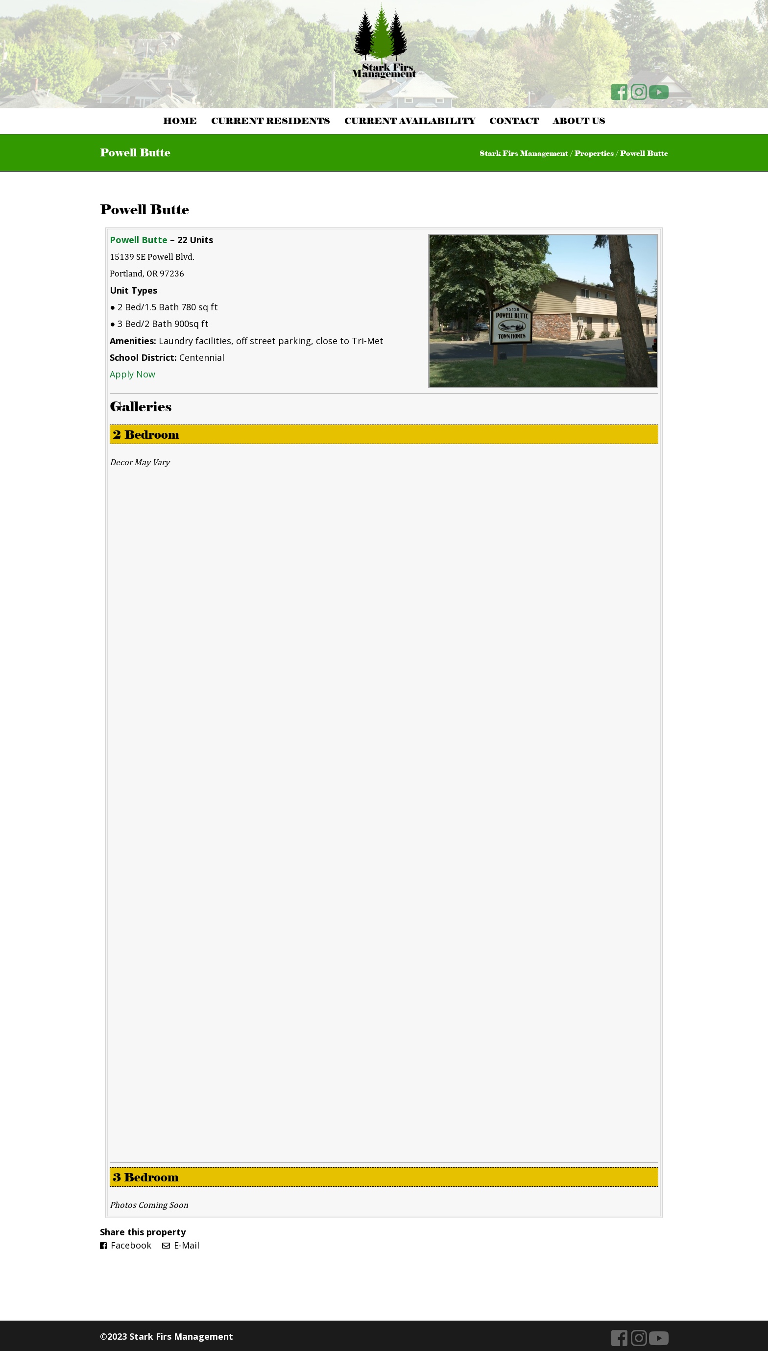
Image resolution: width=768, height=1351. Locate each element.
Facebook (125, 1245)
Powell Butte (144, 209)
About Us (579, 121)
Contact (514, 121)
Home (180, 121)
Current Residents (270, 121)
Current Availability (409, 121)
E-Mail (180, 1245)
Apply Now (132, 374)
